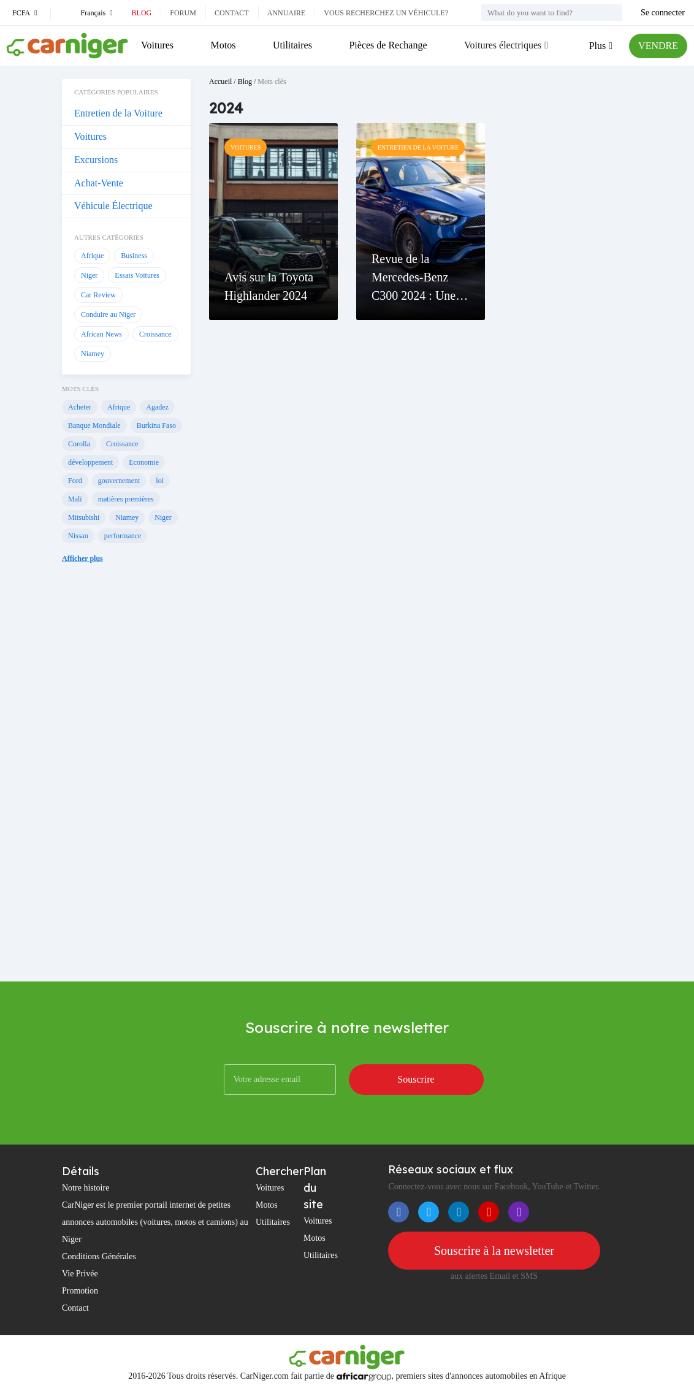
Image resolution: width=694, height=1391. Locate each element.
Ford (75, 480)
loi (160, 480)
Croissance (155, 334)
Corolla (79, 444)
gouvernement (119, 480)
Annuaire (286, 13)
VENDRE (658, 45)
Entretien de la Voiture (118, 113)
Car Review (98, 295)
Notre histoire (85, 1187)
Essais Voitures (137, 275)
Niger (89, 275)
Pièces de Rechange (388, 45)
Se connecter (663, 12)
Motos (223, 45)
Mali (75, 499)
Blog (142, 13)
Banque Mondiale (94, 425)
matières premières (126, 499)
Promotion (80, 1290)
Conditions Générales (99, 1256)
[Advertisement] (126, 785)
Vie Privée (80, 1273)
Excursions (96, 159)
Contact (232, 13)
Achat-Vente (98, 183)
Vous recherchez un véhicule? (386, 13)
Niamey (92, 353)
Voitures (157, 45)
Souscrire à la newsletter (494, 1250)
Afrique (92, 255)
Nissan (78, 536)
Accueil (220, 81)
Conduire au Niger (108, 314)
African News (101, 334)
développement (90, 462)
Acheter (79, 407)
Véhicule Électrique (113, 205)
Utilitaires (292, 45)
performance (123, 536)
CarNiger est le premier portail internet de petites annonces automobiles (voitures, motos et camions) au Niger (155, 1222)
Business (134, 255)
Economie (144, 462)
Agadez (157, 407)
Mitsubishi (83, 517)
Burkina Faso (156, 425)
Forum (183, 13)
